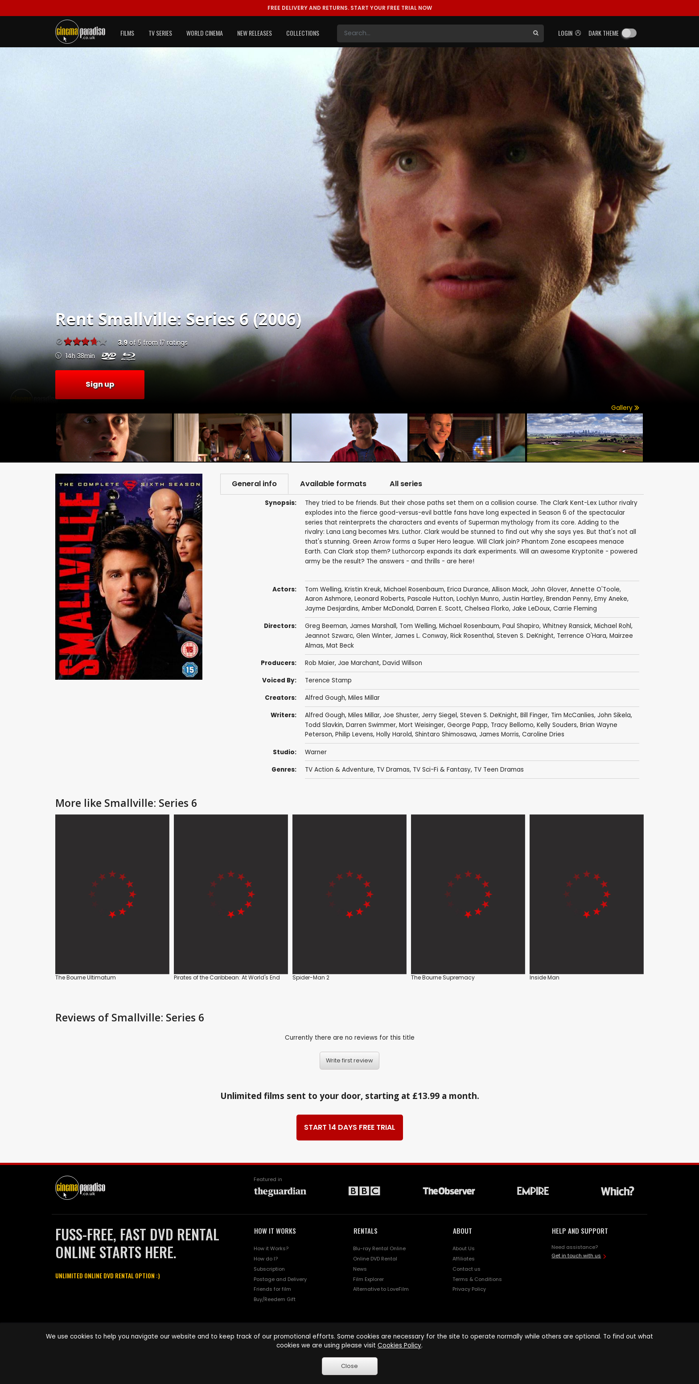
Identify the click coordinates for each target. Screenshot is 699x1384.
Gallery (625, 408)
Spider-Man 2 (310, 977)
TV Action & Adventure (339, 769)
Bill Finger (534, 715)
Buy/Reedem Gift (275, 1299)
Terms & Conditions (477, 1279)
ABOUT (462, 1230)
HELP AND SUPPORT (580, 1230)
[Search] (432, 33)
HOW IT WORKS (275, 1230)
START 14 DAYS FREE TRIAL (349, 1127)
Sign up (100, 384)
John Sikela (614, 715)
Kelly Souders (557, 725)
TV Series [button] (160, 32)
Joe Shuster (401, 715)
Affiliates (463, 1258)
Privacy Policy (469, 1289)
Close (349, 1366)
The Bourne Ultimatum (85, 977)
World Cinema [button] (204, 32)
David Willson (402, 663)
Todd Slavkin (324, 725)
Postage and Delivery (280, 1279)
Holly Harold (394, 734)
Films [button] (127, 32)
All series (406, 484)
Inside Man (544, 977)
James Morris (499, 734)
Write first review (349, 1060)
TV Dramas (393, 769)
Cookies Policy (399, 1345)
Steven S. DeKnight (488, 715)
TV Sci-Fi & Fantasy (442, 769)
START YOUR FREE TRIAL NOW (349, 8)
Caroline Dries (543, 734)
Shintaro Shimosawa (445, 734)
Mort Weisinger (421, 725)
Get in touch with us (576, 1255)
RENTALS (366, 1230)
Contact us (466, 1268)
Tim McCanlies (572, 715)
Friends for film (272, 1289)
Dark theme (603, 32)
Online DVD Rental (375, 1258)
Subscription (269, 1268)
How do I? (266, 1258)
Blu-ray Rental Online (379, 1248)
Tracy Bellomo (512, 725)
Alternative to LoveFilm (381, 1289)
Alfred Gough (325, 698)
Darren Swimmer (371, 725)
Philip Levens (354, 734)
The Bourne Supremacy (443, 977)
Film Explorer (368, 1279)
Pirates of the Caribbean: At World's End (227, 977)
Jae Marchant (358, 663)
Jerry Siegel (439, 715)
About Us (463, 1248)
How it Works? (271, 1248)
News (360, 1268)
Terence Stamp (328, 680)
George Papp (467, 725)
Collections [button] (302, 32)
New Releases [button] (254, 32)
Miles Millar (364, 698)
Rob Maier (320, 663)
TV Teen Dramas (499, 769)
